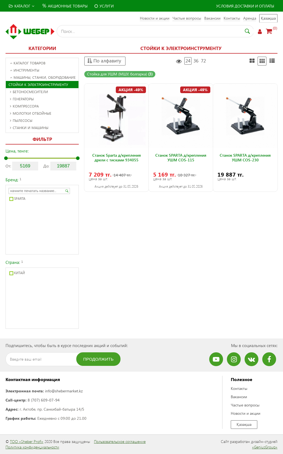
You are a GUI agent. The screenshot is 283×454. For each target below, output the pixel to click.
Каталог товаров (27, 63)
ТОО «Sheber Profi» (26, 441)
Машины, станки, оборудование (43, 77)
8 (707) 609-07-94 (44, 400)
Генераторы (22, 98)
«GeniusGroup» (264, 447)
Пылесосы (21, 120)
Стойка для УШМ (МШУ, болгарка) (120, 74)
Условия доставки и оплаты (245, 6)
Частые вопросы (186, 18)
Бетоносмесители (29, 91)
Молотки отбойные (30, 113)
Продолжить (98, 359)
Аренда (249, 18)
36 (195, 60)
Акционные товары (64, 5)
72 (203, 60)
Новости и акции (154, 18)
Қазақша (268, 18)
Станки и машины (29, 127)
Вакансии (212, 18)
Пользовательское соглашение (120, 441)
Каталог (21, 6)
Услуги (104, 6)
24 (187, 60)
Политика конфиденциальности (32, 447)
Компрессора (24, 106)
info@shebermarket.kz (64, 390)
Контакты (232, 18)
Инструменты (24, 70)
